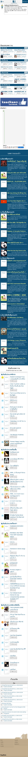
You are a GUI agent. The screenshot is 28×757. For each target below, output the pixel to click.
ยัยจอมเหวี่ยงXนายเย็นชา (19, 50)
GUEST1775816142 (11, 80)
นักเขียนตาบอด (14, 452)
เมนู (2, 1)
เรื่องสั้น (2, 742)
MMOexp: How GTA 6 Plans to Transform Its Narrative (13, 50)
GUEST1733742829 (7, 686)
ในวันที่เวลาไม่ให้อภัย (5, 54)
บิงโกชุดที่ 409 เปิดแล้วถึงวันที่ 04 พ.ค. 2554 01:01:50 (12, 699)
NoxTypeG (9, 56)
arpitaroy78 (23, 56)
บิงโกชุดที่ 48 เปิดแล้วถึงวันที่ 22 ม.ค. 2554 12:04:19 (12, 719)
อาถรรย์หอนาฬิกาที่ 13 (16, 459)
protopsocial (13, 563)
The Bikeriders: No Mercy (20, 87)
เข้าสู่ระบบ (25, 1)
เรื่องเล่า (2, 744)
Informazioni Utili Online (6, 703)
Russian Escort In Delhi (19, 74)
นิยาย (1, 740)
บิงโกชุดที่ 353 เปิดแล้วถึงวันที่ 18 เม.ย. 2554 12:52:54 (12, 688)
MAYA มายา (13, 400)
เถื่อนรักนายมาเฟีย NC (16, 621)
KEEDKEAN (14, 3)
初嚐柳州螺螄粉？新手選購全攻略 (8, 91)
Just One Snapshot (16, 635)
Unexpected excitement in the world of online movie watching (14, 712)
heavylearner (6, 713)
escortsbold (23, 76)
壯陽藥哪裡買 (4, 87)
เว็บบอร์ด (16, 740)
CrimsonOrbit (10, 76)
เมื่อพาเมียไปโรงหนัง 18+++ (15, 242)
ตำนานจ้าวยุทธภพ (15, 428)
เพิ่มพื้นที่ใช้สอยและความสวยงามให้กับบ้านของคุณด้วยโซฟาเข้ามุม (17, 586)
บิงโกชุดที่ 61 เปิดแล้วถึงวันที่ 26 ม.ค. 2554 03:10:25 (12, 715)
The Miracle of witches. (17, 434)
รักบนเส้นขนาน (14, 662)
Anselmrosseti (10, 51)
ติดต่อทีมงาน (17, 744)
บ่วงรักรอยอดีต (14, 642)
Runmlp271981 (24, 80)
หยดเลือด (13, 656)
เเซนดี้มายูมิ (23, 51)
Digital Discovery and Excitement (8, 66)
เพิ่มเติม (25, 47)
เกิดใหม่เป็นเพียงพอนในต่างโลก (16, 358)
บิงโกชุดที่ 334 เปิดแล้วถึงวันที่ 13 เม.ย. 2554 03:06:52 (12, 685)
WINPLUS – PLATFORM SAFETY (17, 181)
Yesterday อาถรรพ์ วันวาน (18, 421)
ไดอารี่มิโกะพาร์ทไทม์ (13, 214)
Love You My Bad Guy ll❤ (18, 649)
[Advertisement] (14, 29)
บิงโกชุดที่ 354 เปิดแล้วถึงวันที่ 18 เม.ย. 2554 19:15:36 (12, 692)
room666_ (23, 88)
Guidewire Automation (16, 526)
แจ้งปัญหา (16, 742)
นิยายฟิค (2, 746)
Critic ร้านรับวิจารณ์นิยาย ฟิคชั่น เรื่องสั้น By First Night (17, 386)
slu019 (9, 88)
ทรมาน (12, 542)
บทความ (2, 79)
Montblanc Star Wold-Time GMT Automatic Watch (16, 535)
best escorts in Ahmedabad (16, 304)
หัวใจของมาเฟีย (15, 628)
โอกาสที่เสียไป (14, 465)
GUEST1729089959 (11, 68)
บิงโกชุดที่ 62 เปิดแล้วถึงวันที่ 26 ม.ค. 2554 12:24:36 (12, 696)
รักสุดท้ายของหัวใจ (12, 348)
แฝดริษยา (13, 669)
